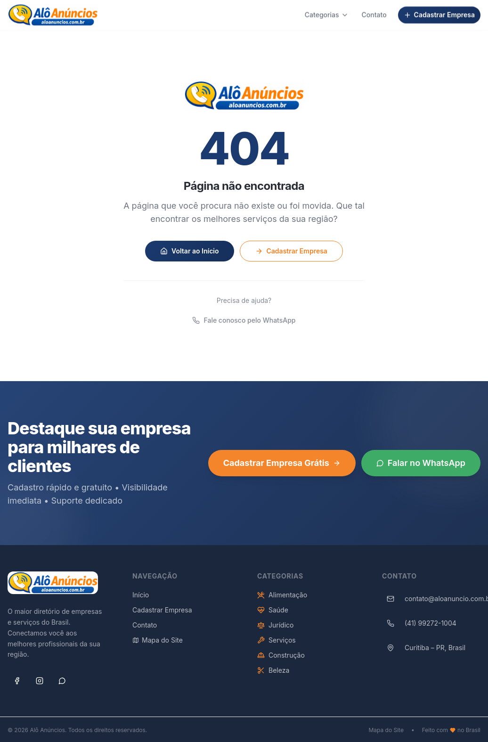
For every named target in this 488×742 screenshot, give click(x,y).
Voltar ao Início (189, 250)
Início (140, 599)
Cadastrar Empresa (439, 11)
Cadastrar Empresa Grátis (282, 467)
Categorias (327, 11)
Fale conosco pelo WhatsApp (243, 320)
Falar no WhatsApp (420, 467)
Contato (374, 11)
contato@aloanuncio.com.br (431, 602)
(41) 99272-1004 (419, 627)
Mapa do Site (157, 644)
